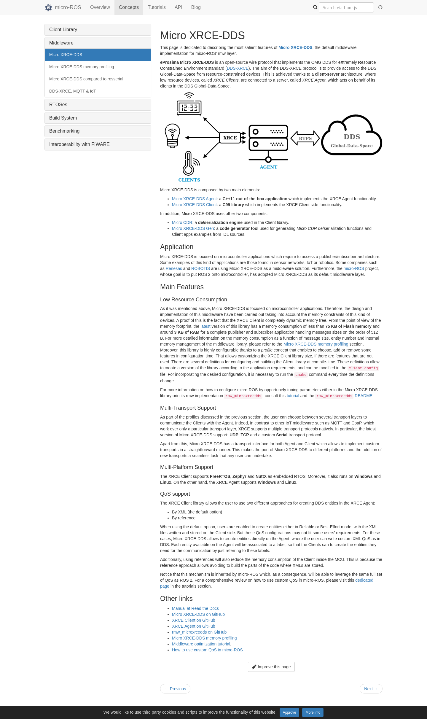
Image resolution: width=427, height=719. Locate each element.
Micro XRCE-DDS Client (194, 204)
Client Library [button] (63, 29)
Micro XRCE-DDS (65, 54)
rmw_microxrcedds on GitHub (199, 632)
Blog (196, 7)
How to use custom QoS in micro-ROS (207, 650)
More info (312, 712)
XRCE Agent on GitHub (193, 626)
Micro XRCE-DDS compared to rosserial (86, 79)
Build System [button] (63, 117)
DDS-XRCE (237, 68)
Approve (289, 712)
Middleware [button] (61, 42)
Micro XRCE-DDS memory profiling (81, 66)
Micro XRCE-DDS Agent (194, 198)
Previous (175, 688)
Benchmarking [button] (64, 130)
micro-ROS (62, 7)
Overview (100, 7)
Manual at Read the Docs (195, 608)
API (178, 7)
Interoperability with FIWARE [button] (79, 144)
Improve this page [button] (271, 666)
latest (205, 326)
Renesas (174, 268)
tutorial (293, 395)
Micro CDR (182, 222)
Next (371, 688)
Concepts (129, 7)
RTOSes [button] (58, 104)
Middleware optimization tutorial (201, 644)
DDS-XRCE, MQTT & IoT (72, 91)
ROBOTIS (200, 268)
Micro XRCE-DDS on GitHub (198, 614)
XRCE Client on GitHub (193, 620)
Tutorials (157, 7)
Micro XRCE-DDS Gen (193, 228)
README (363, 395)
